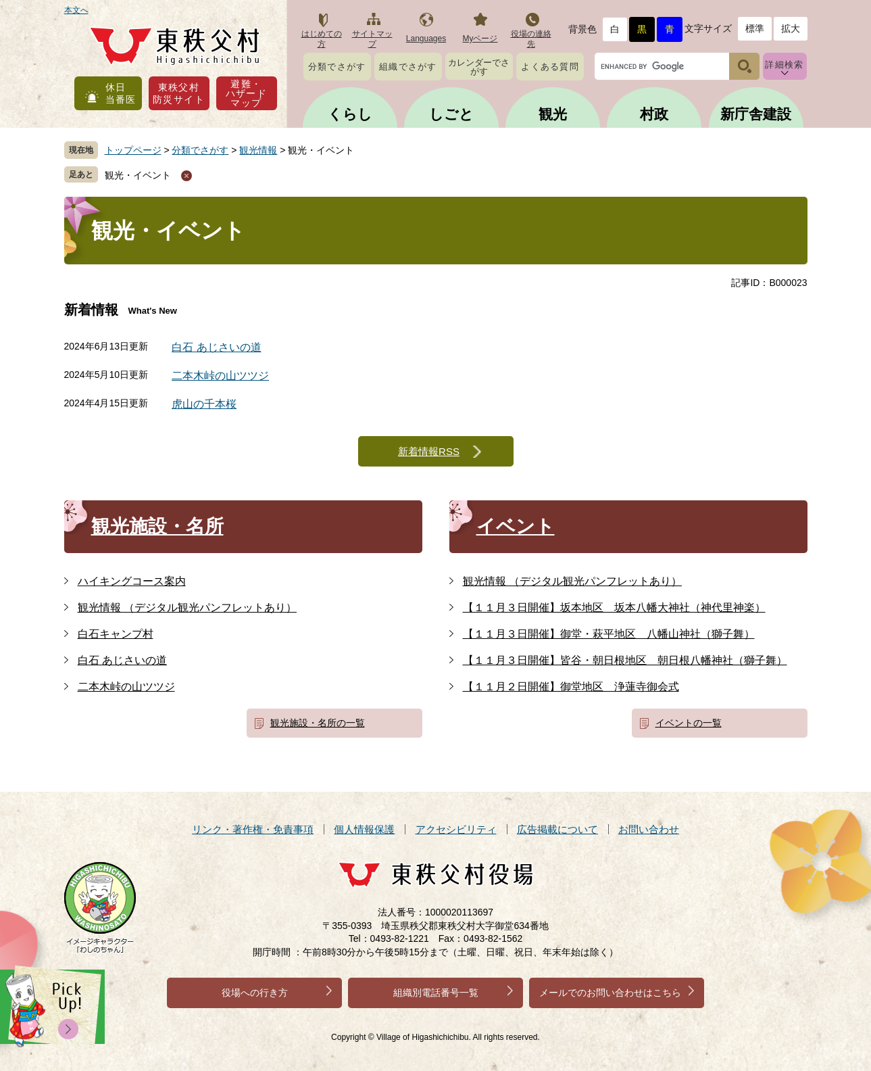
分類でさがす (337, 67)
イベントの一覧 (688, 722)
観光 (553, 114)
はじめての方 (321, 39)
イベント (515, 526)
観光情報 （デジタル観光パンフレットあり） (187, 607)
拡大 (790, 28)
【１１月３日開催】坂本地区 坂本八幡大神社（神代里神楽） (614, 607)
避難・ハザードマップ (247, 93)
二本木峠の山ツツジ (220, 375)
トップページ (133, 150)
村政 (654, 114)
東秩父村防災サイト (179, 93)
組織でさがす (408, 67)
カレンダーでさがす (478, 66)
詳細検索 (784, 65)
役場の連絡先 (531, 39)
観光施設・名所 (157, 526)
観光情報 (258, 150)
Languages (426, 38)
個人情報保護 (364, 829)
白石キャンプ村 (115, 634)
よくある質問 (550, 67)
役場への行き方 (255, 992)
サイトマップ (372, 39)
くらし (350, 114)
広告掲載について (557, 829)
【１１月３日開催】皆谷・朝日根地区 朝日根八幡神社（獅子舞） (625, 660)
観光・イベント (138, 175)
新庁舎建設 (755, 114)
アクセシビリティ (456, 829)
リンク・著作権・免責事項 (253, 829)
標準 (754, 28)
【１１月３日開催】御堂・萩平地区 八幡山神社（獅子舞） (609, 634)
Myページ (480, 38)
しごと (451, 114)
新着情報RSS (428, 451)
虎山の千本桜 (204, 404)
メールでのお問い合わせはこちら (610, 992)
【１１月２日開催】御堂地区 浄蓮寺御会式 (571, 686)
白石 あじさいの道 (216, 347)
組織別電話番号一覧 (435, 992)
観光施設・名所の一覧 (317, 722)
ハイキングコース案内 (132, 581)
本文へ (76, 10)
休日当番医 (120, 93)
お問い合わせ (648, 829)
